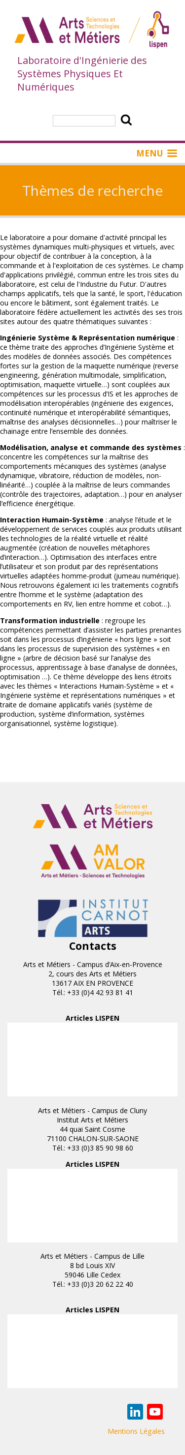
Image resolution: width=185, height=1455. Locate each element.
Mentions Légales (136, 1431)
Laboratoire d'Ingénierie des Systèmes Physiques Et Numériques (82, 73)
